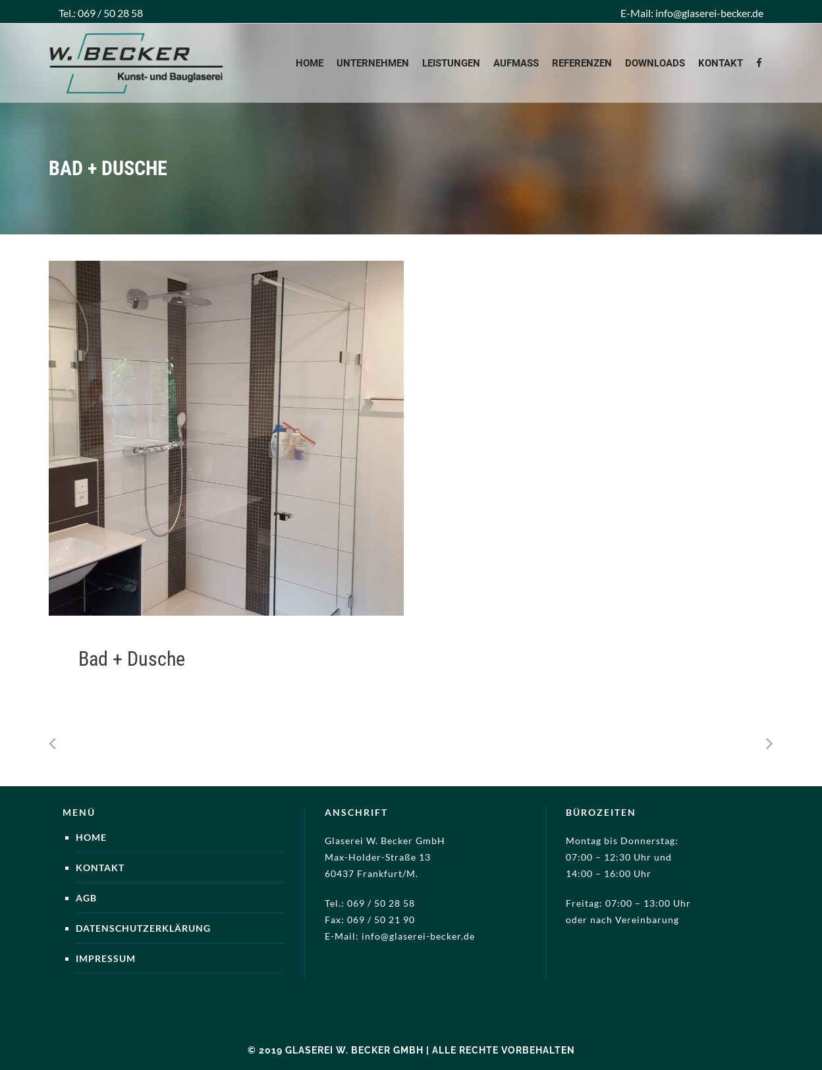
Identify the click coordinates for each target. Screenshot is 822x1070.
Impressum (106, 958)
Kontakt (100, 867)
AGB (86, 897)
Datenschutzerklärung (143, 928)
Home (91, 837)
